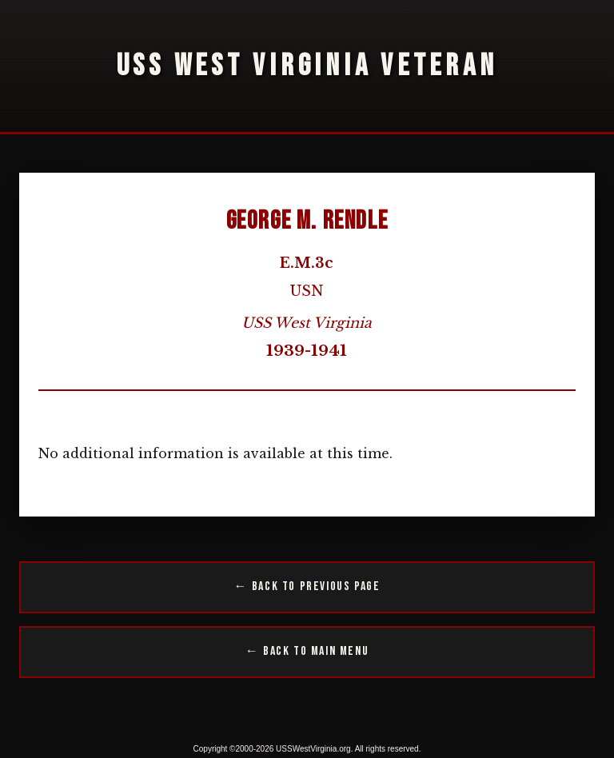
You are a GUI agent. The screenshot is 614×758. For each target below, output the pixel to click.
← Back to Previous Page (307, 586)
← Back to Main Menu (307, 651)
